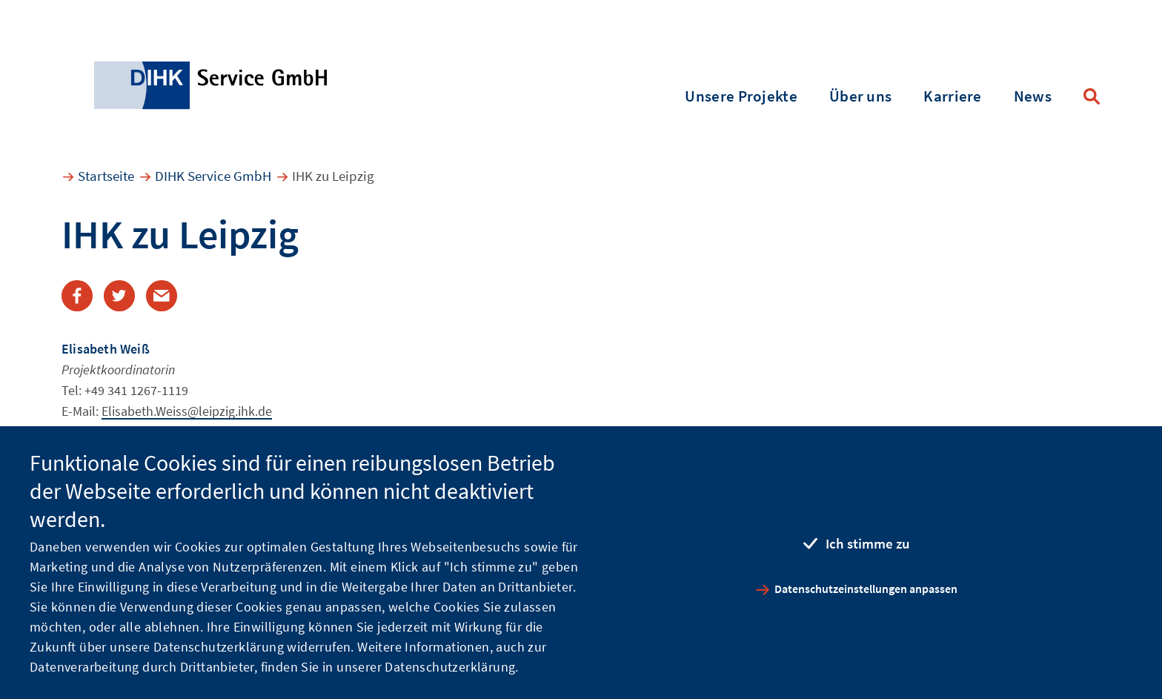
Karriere (952, 96)
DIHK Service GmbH (213, 176)
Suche (1091, 96)
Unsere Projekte (741, 96)
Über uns (860, 96)
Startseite (106, 176)
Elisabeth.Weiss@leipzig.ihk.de (187, 411)
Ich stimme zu (868, 543)
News (1033, 96)
